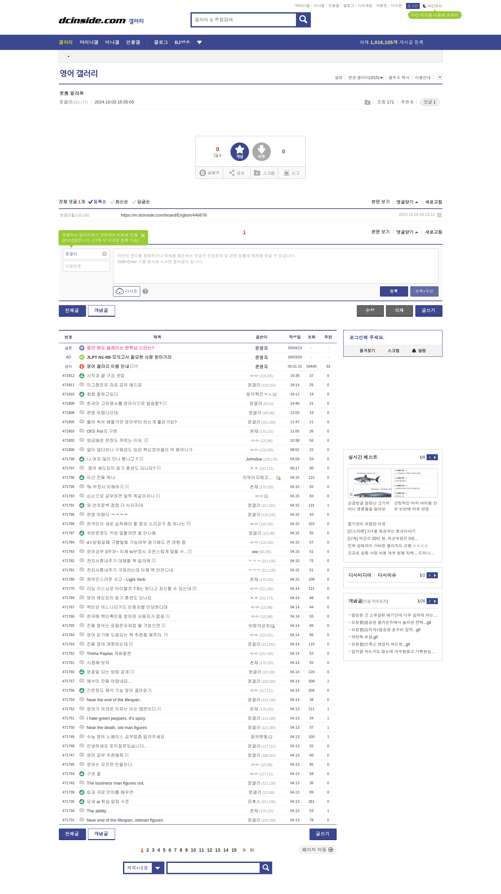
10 (193, 850)
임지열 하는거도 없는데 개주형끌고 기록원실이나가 (395, 651)
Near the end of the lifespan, (110, 699)
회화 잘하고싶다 (98, 394)
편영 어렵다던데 (98, 412)
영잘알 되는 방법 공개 (104, 672)
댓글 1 (430, 102)
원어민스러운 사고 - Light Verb (112, 579)
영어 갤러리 (79, 74)
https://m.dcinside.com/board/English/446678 (164, 215)
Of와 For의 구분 (98, 431)
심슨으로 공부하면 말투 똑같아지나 (117, 496)
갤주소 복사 (399, 77)
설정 (339, 77)
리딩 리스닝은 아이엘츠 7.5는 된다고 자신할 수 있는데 (135, 588)
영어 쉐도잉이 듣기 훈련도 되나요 (115, 597)
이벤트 (381, 6)
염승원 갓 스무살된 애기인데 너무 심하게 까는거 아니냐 (395, 615)
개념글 (101, 310)
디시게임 (365, 6)
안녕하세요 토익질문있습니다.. (112, 746)
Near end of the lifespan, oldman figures (121, 820)
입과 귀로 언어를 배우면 (106, 792)
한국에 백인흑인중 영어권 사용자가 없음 (121, 616)
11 (201, 850)
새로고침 (433, 202)
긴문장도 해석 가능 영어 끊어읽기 (115, 690)
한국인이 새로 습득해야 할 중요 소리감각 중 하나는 (132, 523)
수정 (370, 310)
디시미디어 (360, 575)
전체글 (72, 310)
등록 (394, 291)
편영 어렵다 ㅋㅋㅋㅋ (103, 514)
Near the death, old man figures (113, 727)
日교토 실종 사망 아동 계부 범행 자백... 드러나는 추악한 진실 (393, 553)
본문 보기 (380, 201)
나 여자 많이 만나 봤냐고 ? (108, 459)
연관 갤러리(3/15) (365, 77)
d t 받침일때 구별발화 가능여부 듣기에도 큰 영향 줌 (132, 542)
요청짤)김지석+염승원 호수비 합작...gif (386, 630)
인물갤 (333, 6)
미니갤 (318, 6)
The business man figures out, (111, 783)
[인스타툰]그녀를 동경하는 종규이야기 (382, 531)
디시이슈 (387, 575)
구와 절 (90, 773)
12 (209, 850)
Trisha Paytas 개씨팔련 (105, 653)
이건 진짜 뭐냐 (97, 477)
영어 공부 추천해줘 (101, 755)
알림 (419, 350)
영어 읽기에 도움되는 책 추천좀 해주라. (121, 634)
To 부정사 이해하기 (101, 486)
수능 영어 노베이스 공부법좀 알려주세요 (121, 736)
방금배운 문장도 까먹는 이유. (111, 440)
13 (218, 850)
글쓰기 (429, 310)
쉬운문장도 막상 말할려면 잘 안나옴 (117, 533)
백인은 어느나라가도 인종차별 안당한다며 (123, 607)
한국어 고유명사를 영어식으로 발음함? (120, 403)
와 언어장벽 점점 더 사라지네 (111, 505)
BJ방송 (182, 42)
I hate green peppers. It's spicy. (112, 718)
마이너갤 (302, 6)
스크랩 (367, 102)
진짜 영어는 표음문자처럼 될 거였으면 (119, 625)
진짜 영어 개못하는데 (103, 644)
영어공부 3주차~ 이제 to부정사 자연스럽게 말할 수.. (133, 551)
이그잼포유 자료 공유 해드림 (110, 385)
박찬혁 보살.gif (365, 637)
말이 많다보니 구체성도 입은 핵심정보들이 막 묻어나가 (136, 449)
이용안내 (423, 77)
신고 (292, 172)
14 (226, 850)
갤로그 (348, 6)
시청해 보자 (94, 662)
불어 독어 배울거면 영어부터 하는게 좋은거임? (128, 422)
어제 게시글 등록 (392, 42)
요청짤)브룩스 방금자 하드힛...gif (381, 644)
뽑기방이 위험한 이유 (367, 524)
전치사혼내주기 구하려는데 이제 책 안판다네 (126, 570)
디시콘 (396, 6)
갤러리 (66, 42)
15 (234, 850)
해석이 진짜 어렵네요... (105, 681)
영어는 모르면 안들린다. (106, 764)
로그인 (412, 6)
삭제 (439, 215)
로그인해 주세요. (367, 337)
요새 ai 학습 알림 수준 (104, 801)
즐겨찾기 (367, 350)
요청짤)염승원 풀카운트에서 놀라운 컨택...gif (391, 622)
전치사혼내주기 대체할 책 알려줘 (114, 560)
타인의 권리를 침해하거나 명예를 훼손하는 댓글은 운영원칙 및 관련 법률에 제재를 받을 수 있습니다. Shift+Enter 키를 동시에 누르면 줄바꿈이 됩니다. (206, 259)
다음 (245, 850)
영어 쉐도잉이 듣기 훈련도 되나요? (117, 468)
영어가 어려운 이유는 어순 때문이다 (117, 709)
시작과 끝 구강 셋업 (102, 375)
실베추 (209, 173)
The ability (92, 810)
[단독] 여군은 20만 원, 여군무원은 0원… (383, 538)
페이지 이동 (317, 849)
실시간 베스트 (363, 457)
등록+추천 (424, 291)
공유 (237, 172)
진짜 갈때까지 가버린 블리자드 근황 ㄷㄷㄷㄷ (388, 546)
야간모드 (432, 6)
